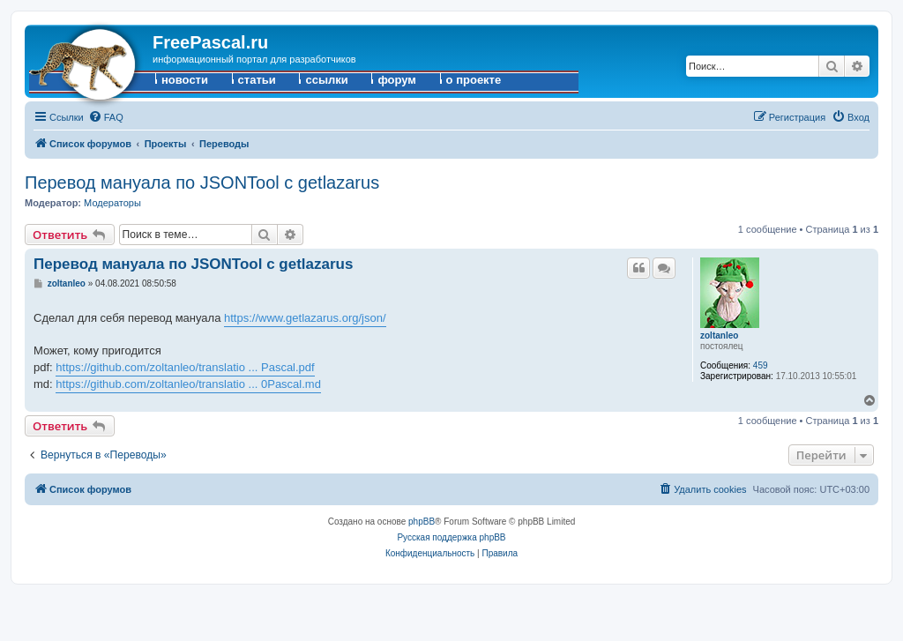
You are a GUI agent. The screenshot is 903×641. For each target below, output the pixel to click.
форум (396, 79)
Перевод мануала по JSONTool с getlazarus (202, 182)
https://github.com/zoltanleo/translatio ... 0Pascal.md (188, 384)
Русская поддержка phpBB (451, 537)
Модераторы (112, 203)
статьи (257, 79)
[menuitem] (105, 117)
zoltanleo (719, 335)
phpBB (421, 521)
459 (760, 365)
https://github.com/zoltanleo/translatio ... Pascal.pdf (185, 367)
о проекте (474, 79)
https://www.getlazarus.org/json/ (305, 317)
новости (184, 79)
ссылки (326, 79)
